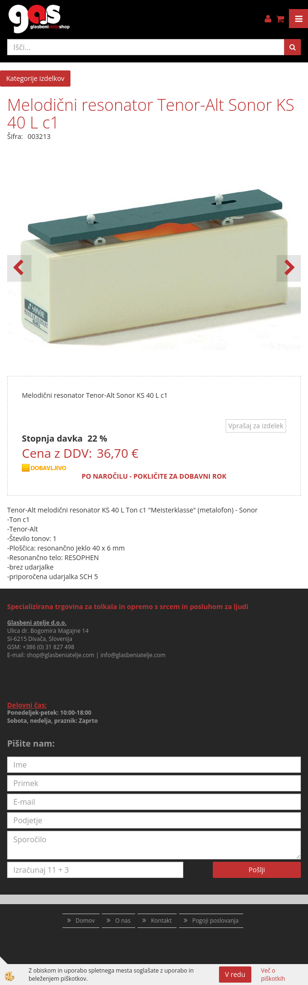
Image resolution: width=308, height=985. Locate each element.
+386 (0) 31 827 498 (48, 647)
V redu (235, 974)
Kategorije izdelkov (35, 78)
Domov (85, 920)
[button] (289, 268)
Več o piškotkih (273, 974)
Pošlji (256, 869)
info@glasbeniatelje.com (133, 655)
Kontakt (161, 920)
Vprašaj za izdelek (256, 425)
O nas (122, 920)
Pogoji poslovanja (215, 920)
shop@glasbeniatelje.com (61, 655)
